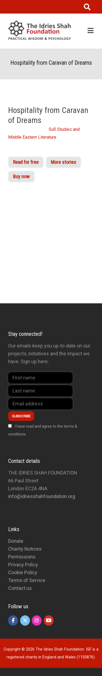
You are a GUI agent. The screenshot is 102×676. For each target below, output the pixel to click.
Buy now (21, 176)
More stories (63, 162)
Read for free (26, 162)
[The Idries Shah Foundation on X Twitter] (25, 620)
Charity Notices (25, 549)
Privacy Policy (23, 564)
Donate (15, 541)
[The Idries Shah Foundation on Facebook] (13, 620)
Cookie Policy (22, 572)
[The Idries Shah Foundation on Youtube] (49, 620)
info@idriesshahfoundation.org (41, 496)
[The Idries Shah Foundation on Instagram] (37, 620)
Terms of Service (26, 580)
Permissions (22, 557)
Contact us (20, 588)
